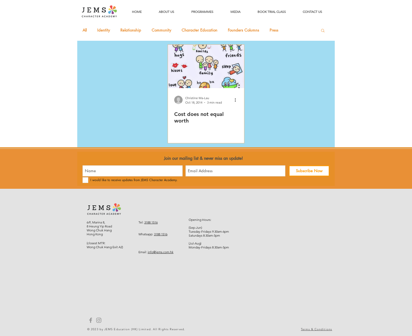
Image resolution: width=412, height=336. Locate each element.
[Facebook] (90, 320)
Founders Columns (243, 30)
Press (274, 30)
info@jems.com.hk (160, 252)
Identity (103, 30)
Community (161, 30)
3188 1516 (151, 222)
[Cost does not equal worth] (206, 66)
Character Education (199, 30)
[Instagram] (98, 320)
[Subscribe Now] (309, 170)
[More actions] (237, 100)
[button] (322, 31)
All (85, 30)
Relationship (130, 30)
